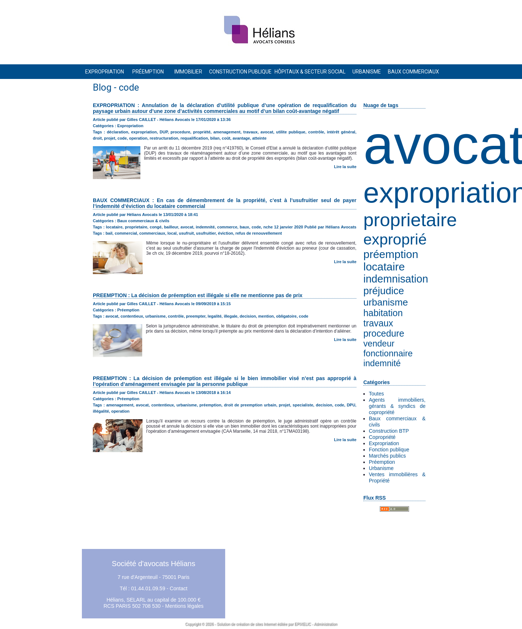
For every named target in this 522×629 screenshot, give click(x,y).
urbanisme (385, 302)
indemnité (382, 363)
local (172, 233)
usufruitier (206, 233)
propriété (202, 132)
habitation (383, 313)
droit (97, 138)
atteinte (259, 138)
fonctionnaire (388, 353)
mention (266, 316)
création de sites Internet (256, 624)
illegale (230, 316)
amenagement (227, 132)
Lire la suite (345, 166)
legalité (215, 316)
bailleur (171, 227)
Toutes (376, 394)
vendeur (378, 343)
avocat (267, 132)
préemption (390, 254)
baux (244, 227)
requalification (194, 138)
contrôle (316, 132)
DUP (164, 132)
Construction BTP (389, 431)
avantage (241, 138)
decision (248, 316)
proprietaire (410, 219)
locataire (384, 267)
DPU (351, 405)
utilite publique (290, 132)
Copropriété (382, 437)
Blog (102, 87)
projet (110, 138)
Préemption (382, 462)
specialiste (303, 405)
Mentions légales (184, 606)
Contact (178, 588)
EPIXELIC (302, 624)
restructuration (164, 138)
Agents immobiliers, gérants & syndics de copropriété (397, 406)
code (122, 138)
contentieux (132, 316)
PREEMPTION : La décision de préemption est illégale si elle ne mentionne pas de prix (197, 295)
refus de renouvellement (258, 233)
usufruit (186, 233)
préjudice (383, 290)
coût (226, 138)
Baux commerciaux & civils (143, 221)
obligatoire (286, 316)
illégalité (101, 411)
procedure (383, 333)
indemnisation (395, 279)
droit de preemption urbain (250, 405)
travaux (378, 323)
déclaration (117, 132)
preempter (195, 316)
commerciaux (152, 233)
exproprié (395, 239)
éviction (225, 233)
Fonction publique (389, 449)
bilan (215, 138)
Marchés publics (387, 456)
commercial (126, 233)
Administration (325, 624)
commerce (227, 227)
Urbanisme (381, 468)
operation (138, 138)
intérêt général (341, 132)
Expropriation (384, 443)
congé (156, 227)
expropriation (144, 132)
